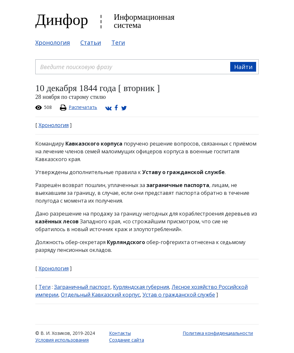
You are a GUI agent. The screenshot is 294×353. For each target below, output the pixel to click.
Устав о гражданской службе (178, 294)
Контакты (120, 333)
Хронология (52, 42)
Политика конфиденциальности (218, 333)
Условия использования (62, 340)
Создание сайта (126, 340)
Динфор (61, 19)
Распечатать (83, 107)
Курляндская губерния (141, 286)
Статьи (90, 42)
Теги (118, 42)
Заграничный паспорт (82, 286)
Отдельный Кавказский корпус (100, 294)
